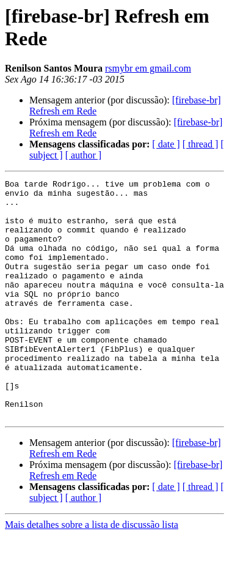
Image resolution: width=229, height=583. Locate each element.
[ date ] (166, 144)
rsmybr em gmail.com (148, 68)
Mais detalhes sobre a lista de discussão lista (91, 572)
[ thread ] (201, 144)
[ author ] (83, 155)
